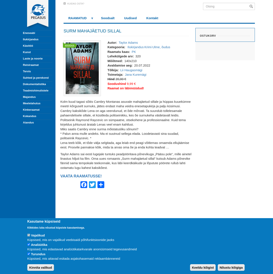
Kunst (27, 52)
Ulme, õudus (161, 47)
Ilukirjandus (31, 39)
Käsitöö (28, 45)
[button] (82, 68)
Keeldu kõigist (203, 267)
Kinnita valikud (40, 267)
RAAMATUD (79, 19)
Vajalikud (38, 235)
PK (134, 52)
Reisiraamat (31, 65)
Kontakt (152, 18)
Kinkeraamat (31, 109)
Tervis (27, 71)
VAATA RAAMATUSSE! (81, 176)
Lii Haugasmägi (131, 70)
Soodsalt (108, 18)
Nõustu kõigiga (231, 267)
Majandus (29, 97)
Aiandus (28, 122)
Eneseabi (29, 33)
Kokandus (29, 116)
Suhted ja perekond (36, 77)
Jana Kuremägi (135, 74)
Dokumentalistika (34, 84)
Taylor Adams (128, 42)
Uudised (130, 18)
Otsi (252, 6)
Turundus (38, 254)
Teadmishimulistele (36, 90)
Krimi (148, 47)
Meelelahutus (32, 103)
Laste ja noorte (33, 58)
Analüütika (39, 244)
